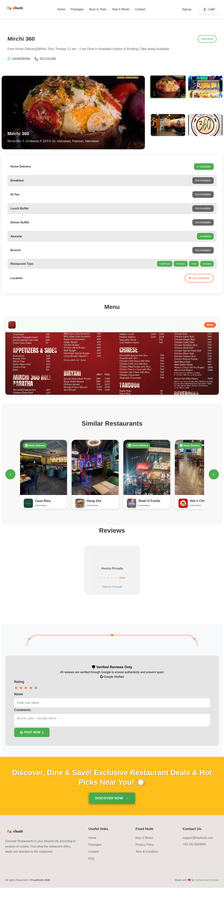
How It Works (121, 9)
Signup (186, 9)
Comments (22, 724)
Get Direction (199, 278)
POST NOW (32, 747)
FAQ (91, 873)
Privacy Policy (145, 859)
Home (61, 9)
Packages (77, 9)
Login (211, 9)
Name (18, 708)
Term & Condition (147, 866)
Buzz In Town (98, 9)
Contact (140, 9)
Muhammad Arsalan (207, 895)
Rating (19, 695)
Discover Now (109, 813)
